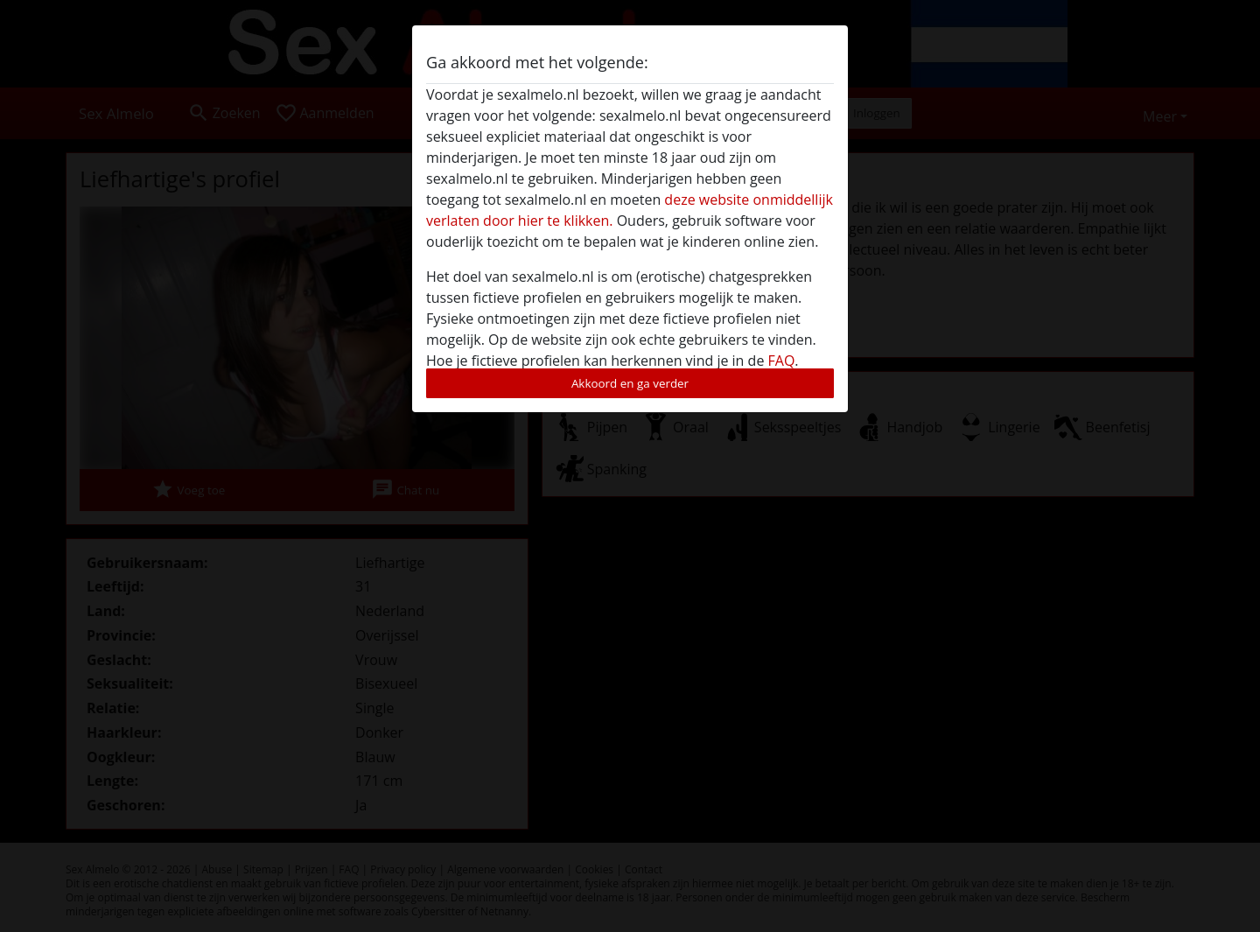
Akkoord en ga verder (630, 383)
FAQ (781, 360)
